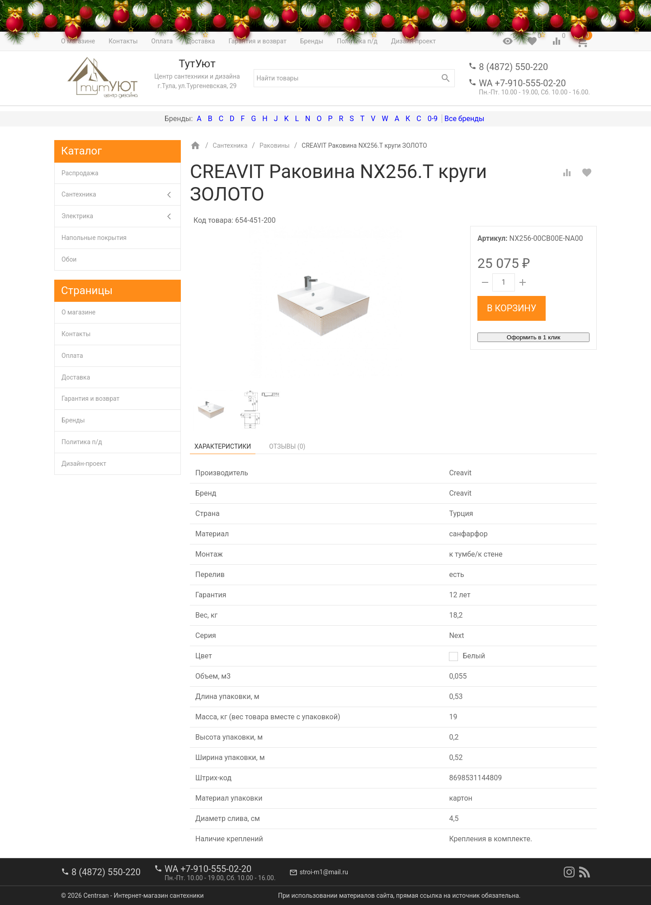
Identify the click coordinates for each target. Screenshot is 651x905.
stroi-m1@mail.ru (324, 872)
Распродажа (80, 173)
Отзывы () (287, 446)
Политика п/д (81, 441)
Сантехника (120, 194)
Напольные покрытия (94, 237)
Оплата (72, 355)
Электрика (120, 216)
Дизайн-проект (83, 463)
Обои (68, 259)
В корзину (511, 308)
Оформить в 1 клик (533, 337)
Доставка (75, 377)
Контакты (75, 334)
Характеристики (222, 446)
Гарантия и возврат (90, 398)
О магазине (78, 312)
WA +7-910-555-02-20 (522, 83)
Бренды (73, 420)
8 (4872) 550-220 (513, 66)
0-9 (433, 118)
